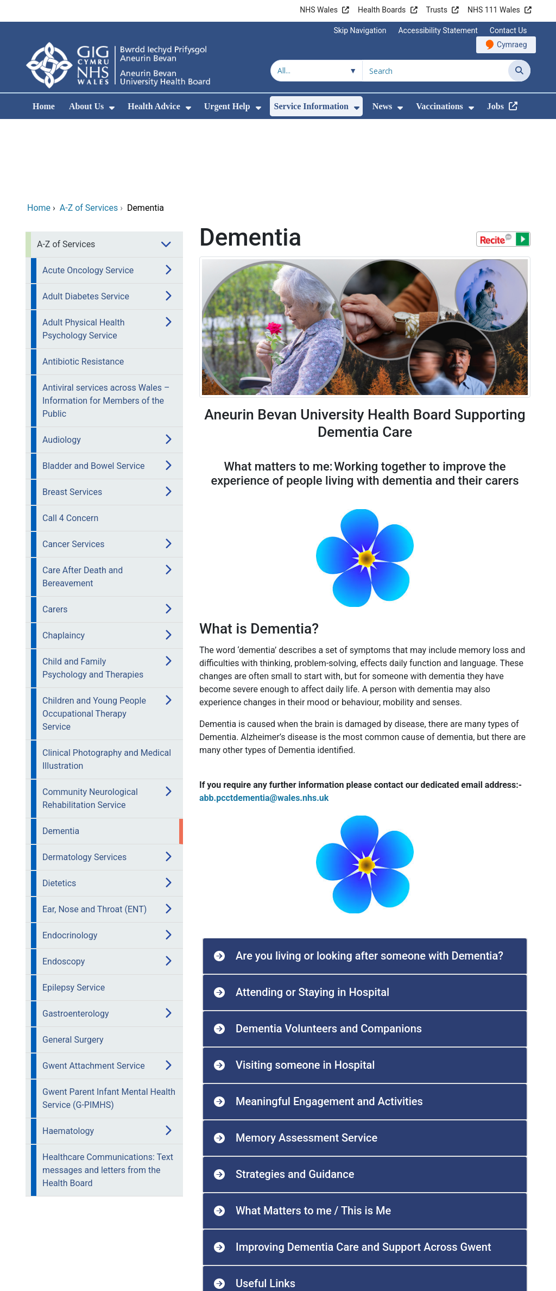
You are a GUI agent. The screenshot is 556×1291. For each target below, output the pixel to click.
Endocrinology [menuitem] (69, 861)
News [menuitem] (382, 106)
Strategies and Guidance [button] (295, 1100)
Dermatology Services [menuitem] (84, 783)
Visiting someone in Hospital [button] (305, 991)
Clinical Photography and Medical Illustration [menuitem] (106, 685)
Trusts (436, 9)
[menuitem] (112, 108)
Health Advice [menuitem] (154, 106)
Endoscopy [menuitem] (63, 887)
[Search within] (316, 71)
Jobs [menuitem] (495, 106)
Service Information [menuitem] (311, 106)
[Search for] (435, 71)
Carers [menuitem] (55, 535)
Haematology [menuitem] (68, 1057)
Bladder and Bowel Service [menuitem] (93, 392)
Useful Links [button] (265, 1209)
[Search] (519, 71)
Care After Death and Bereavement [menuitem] (82, 503)
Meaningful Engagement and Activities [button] (329, 1027)
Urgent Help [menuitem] (227, 106)
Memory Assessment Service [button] (306, 1063)
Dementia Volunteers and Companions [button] (329, 954)
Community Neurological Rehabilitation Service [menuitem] (90, 724)
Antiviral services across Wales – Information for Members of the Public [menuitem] (105, 327)
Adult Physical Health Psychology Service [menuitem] (83, 255)
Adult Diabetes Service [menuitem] (85, 222)
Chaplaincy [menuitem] (63, 561)
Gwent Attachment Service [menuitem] (93, 992)
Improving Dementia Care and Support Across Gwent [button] (363, 1173)
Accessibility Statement (437, 30)
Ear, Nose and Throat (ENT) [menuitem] (94, 835)
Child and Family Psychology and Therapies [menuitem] (92, 594)
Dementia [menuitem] (60, 757)
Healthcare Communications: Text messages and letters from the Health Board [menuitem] (107, 1096)
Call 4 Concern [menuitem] (70, 444)
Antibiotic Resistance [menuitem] (83, 288)
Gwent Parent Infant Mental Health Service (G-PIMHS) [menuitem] (108, 1024)
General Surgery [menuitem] (73, 966)
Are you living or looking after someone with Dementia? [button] (369, 881)
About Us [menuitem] (86, 106)
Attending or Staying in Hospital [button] (312, 918)
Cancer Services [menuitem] (73, 470)
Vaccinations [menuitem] (439, 106)
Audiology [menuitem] (61, 366)
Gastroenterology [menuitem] (75, 940)
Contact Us (508, 30)
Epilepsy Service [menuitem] (73, 913)
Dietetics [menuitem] (59, 809)
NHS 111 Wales (493, 9)
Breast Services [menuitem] (72, 418)
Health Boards (382, 9)
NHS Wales (319, 9)
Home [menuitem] (44, 106)
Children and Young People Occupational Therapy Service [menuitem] (94, 640)
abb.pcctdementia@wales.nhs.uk (263, 724)
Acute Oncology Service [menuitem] (88, 196)
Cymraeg (512, 44)
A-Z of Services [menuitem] (66, 170)
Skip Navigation (359, 30)
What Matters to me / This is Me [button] (313, 1136)
